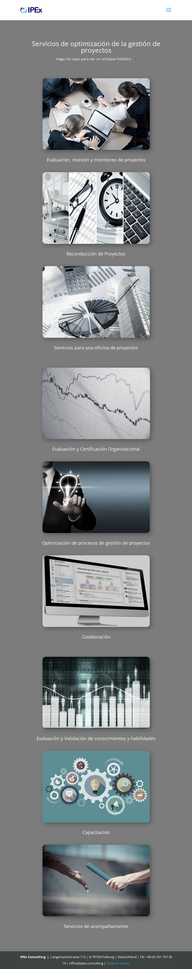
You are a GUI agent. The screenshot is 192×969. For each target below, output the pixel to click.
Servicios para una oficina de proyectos (96, 348)
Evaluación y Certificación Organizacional (96, 449)
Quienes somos (118, 963)
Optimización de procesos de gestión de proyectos (96, 543)
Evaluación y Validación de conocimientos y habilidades (96, 738)
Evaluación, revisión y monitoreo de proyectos (96, 160)
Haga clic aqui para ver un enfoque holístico (93, 58)
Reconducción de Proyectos (96, 254)
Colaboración (96, 637)
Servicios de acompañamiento (96, 926)
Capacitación (96, 832)
